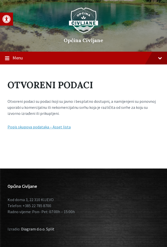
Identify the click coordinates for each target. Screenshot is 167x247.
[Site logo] (83, 31)
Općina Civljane (83, 40)
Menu (83, 58)
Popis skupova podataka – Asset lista (39, 126)
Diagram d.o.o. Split (37, 228)
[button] (6, 19)
